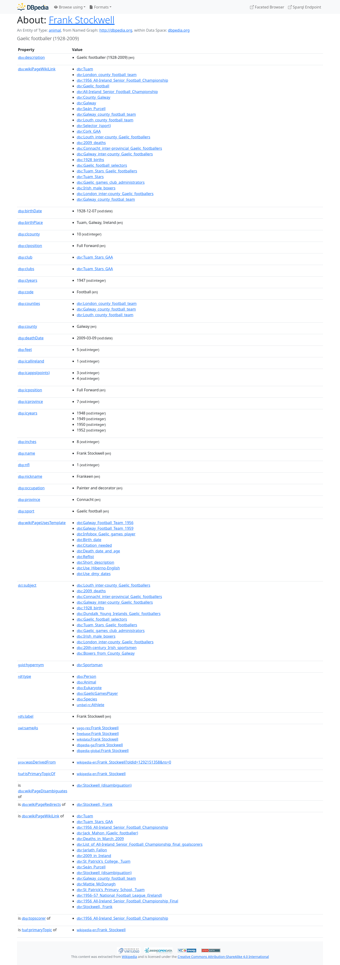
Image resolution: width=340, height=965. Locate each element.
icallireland (31, 361)
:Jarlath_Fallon (92, 850)
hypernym (31, 664)
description (31, 57)
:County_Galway (93, 97)
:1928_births (90, 159)
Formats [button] (99, 7)
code (26, 292)
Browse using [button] (68, 7)
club (25, 257)
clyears (27, 280)
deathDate (31, 338)
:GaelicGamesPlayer (97, 693)
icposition (30, 390)
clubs (26, 268)
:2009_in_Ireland (94, 855)
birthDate (30, 210)
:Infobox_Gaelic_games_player (106, 534)
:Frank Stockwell (98, 727)
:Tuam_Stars (90, 176)
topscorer (34, 918)
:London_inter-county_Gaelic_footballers (115, 193)
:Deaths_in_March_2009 (100, 838)
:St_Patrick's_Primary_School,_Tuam (111, 889)
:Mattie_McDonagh (96, 884)
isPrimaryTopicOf (36, 773)
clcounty (29, 234)
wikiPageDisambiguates (42, 791)
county (27, 326)
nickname (30, 476)
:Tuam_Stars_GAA (95, 257)
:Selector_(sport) (94, 125)
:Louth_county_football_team (105, 120)
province (29, 499)
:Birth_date (89, 539)
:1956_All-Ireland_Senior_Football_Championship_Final (127, 901)
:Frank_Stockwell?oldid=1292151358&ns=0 (124, 762)
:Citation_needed (94, 545)
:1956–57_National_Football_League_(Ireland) (119, 895)
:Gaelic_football (93, 86)
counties (29, 303)
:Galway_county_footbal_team (106, 199)
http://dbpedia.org (115, 30)
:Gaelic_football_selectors (102, 165)
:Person (86, 676)
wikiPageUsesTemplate (42, 522)
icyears (27, 413)
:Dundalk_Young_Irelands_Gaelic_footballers (119, 613)
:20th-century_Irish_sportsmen (106, 647)
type (24, 676)
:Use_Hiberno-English (98, 568)
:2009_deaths (91, 142)
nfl (24, 464)
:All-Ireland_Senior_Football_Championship (117, 91)
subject (27, 585)
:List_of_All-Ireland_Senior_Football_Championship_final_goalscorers (140, 844)
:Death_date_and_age (98, 551)
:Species (87, 699)
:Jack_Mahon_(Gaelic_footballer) (107, 833)
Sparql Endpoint (304, 7)
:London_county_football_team (107, 74)
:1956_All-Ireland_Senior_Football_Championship (122, 80)
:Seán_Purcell (91, 108)
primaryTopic (37, 929)
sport (26, 511)
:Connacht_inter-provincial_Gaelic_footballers (119, 148)
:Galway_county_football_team (106, 114)
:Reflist (85, 556)
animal (55, 30)
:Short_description (95, 562)
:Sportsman (89, 664)
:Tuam (85, 69)
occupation (31, 488)
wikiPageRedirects (41, 804)
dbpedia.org (179, 30)
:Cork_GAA (89, 131)
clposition (30, 245)
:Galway (86, 103)
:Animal (86, 682)
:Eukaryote (89, 687)
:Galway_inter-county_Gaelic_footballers (115, 154)
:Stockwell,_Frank (94, 804)
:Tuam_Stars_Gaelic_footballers (107, 171)
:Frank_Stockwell (101, 773)
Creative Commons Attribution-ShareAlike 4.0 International (223, 956)
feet (25, 349)
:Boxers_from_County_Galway (106, 653)
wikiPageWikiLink (36, 69)
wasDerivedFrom (37, 762)
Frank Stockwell (82, 19)
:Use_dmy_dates (93, 573)
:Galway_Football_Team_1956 (105, 522)
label (26, 716)
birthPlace (30, 222)
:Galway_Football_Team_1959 (105, 528)
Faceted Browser (267, 7)
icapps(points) (34, 372)
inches (27, 441)
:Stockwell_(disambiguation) (104, 785)
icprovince (30, 401)
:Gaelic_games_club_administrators (111, 182)
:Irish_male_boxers (96, 188)
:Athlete (90, 704)
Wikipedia (129, 956)
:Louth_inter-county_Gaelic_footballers (113, 137)
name (26, 453)
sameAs (28, 727)
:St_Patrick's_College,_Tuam (104, 861)
